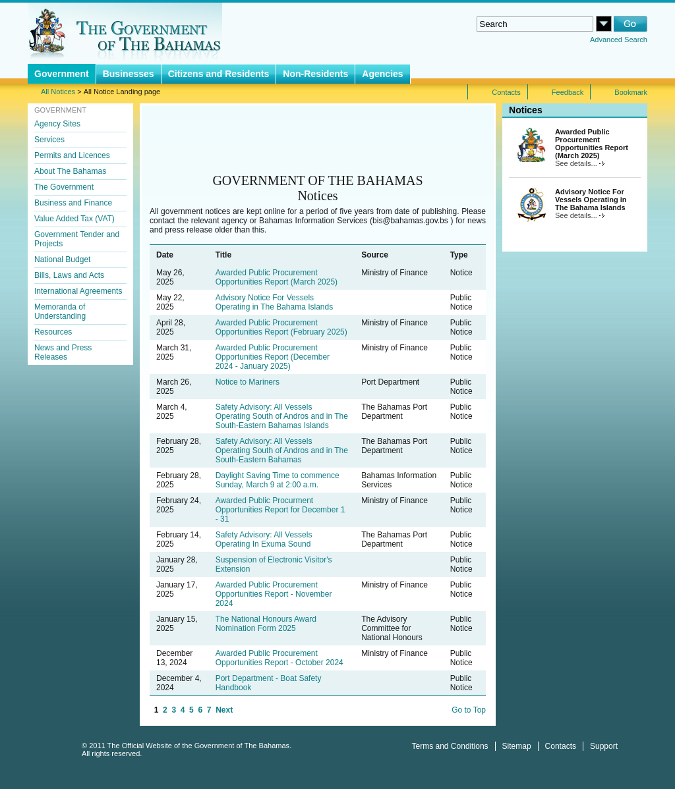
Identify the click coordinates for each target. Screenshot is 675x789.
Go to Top (469, 710)
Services (49, 139)
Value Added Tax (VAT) (74, 218)
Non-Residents (315, 74)
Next (224, 710)
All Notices (58, 91)
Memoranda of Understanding (60, 311)
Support (604, 746)
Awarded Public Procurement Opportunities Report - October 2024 (279, 658)
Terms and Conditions (450, 746)
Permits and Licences (72, 155)
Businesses (128, 74)
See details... (579, 163)
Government (62, 74)
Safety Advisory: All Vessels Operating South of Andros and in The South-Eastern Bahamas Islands (282, 416)
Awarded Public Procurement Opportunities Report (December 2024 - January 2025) (273, 357)
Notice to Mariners (247, 382)
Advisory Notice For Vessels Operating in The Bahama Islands (275, 302)
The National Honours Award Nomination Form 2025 (266, 623)
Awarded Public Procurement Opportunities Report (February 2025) (281, 327)
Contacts (560, 746)
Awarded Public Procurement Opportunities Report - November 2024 (274, 594)
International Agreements (78, 291)
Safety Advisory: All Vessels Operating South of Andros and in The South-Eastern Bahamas (282, 450)
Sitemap (516, 746)
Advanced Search (618, 39)
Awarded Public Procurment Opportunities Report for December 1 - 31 (280, 510)
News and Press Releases (63, 352)
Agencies (382, 74)
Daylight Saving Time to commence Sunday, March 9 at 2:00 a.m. (277, 480)
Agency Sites (57, 123)
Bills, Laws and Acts (69, 275)
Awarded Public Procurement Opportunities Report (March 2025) (277, 277)
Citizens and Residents (218, 74)
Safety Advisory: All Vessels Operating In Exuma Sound (264, 539)
